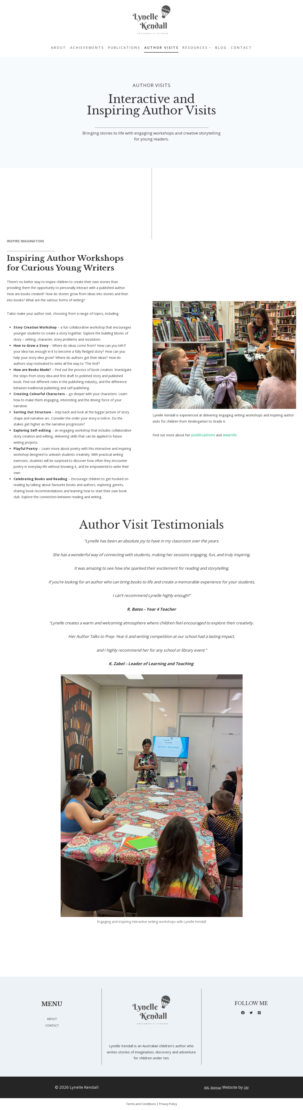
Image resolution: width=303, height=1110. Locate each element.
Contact (241, 47)
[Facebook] (242, 1014)
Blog (221, 47)
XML (203, 1087)
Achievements (87, 47)
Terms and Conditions (141, 1104)
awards (239, 461)
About (58, 47)
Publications (124, 47)
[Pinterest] (260, 1014)
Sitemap (216, 1087)
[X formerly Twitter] (251, 1014)
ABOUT (52, 1019)
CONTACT (52, 1025)
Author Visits (161, 47)
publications (211, 461)
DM (250, 1087)
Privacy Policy (168, 1104)
